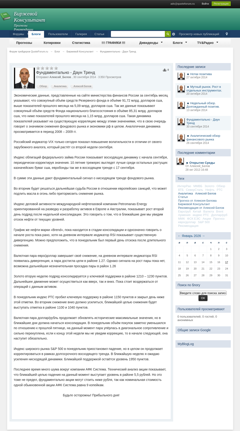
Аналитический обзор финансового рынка (203, 137)
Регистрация (221, 3)
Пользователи (58, 34)
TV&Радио (205, 43)
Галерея (81, 34)
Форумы (18, 34)
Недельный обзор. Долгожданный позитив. (203, 105)
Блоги (36, 34)
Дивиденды (148, 43)
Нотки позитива (201, 74)
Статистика (81, 43)
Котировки (52, 43)
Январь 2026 (191, 236)
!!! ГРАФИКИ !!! (113, 43)
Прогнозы (24, 43)
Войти (205, 3)
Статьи (99, 34)
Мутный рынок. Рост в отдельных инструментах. (204, 88)
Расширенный (173, 34)
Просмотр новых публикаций (199, 34)
